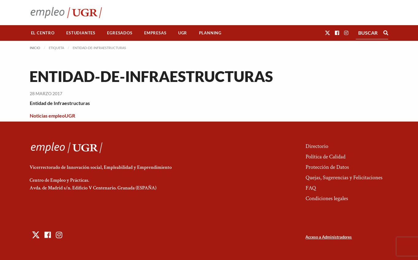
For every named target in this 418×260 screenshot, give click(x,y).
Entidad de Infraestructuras (60, 103)
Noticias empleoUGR (52, 115)
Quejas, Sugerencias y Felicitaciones (343, 177)
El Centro (43, 32)
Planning (210, 32)
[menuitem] (43, 33)
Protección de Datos (327, 167)
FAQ (310, 188)
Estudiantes (80, 32)
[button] (327, 33)
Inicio (35, 48)
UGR (182, 32)
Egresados (119, 32)
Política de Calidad (325, 156)
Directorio (316, 146)
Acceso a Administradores (328, 237)
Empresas (155, 32)
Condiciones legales (326, 198)
